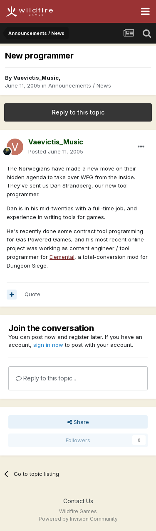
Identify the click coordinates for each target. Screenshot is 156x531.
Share (78, 422)
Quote (32, 294)
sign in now (48, 344)
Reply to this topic (78, 112)
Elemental (62, 256)
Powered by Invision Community (78, 519)
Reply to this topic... (46, 378)
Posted (55, 151)
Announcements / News (79, 85)
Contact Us (78, 500)
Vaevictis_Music (36, 77)
